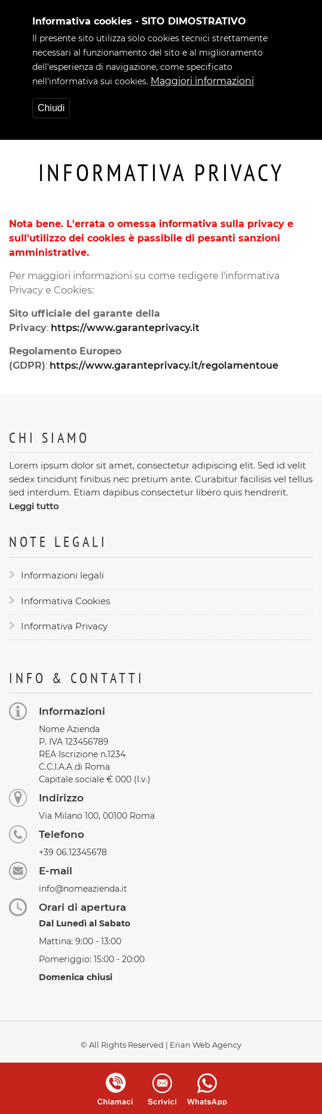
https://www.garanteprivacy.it (125, 327)
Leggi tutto (34, 506)
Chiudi (51, 105)
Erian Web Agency (205, 1044)
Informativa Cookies (65, 601)
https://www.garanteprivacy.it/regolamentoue (164, 365)
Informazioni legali (62, 575)
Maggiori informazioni (202, 78)
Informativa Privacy (64, 626)
